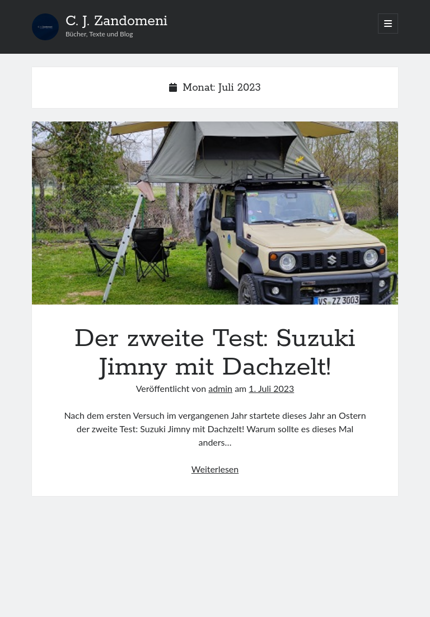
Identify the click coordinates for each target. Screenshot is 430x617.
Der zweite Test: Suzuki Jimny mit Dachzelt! (215, 213)
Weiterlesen (215, 469)
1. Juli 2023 (271, 388)
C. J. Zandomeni (116, 21)
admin (220, 388)
